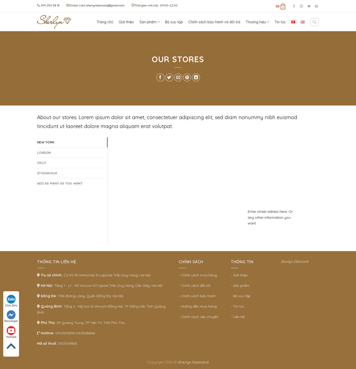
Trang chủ (105, 22)
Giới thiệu (126, 22)
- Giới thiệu (239, 275)
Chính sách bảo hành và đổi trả (214, 22)
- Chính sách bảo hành (197, 296)
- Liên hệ (238, 317)
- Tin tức (237, 306)
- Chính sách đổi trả (194, 285)
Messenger (11, 316)
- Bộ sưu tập (240, 296)
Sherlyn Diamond (294, 261)
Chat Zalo (11, 301)
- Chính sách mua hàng (198, 275)
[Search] (315, 22)
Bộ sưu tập (174, 22)
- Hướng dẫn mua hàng (198, 306)
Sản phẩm (149, 22)
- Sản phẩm (240, 285)
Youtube (11, 332)
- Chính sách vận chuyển (199, 317)
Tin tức (280, 22)
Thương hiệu (257, 22)
